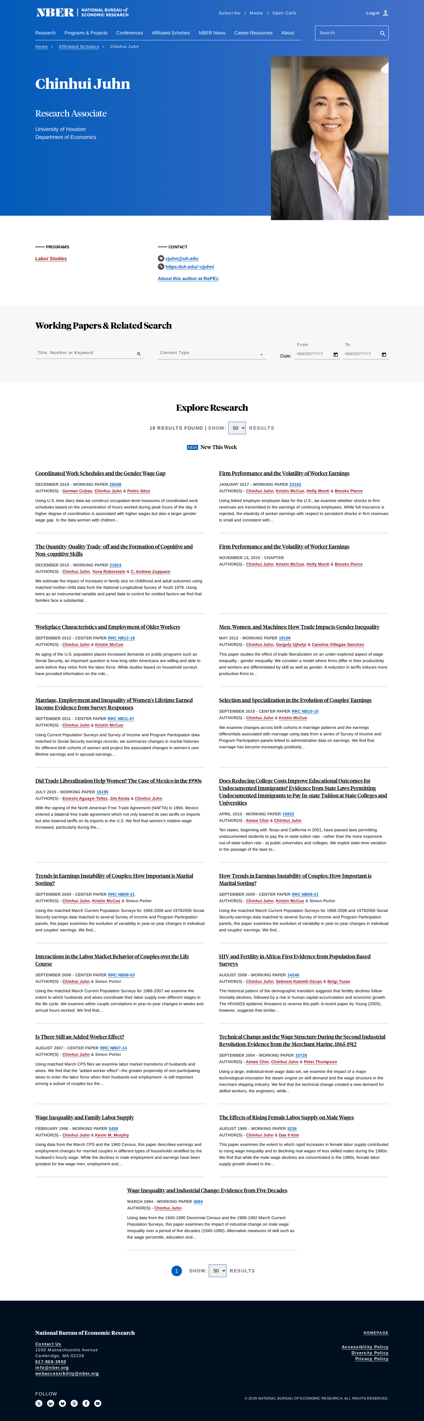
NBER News (212, 32)
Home (41, 46)
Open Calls (284, 13)
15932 (288, 814)
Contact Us (48, 1344)
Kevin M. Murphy (112, 1135)
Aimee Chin (257, 820)
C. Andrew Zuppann (150, 571)
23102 (295, 484)
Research (45, 32)
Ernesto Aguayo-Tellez (84, 798)
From (308, 344)
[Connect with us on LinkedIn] (50, 1403)
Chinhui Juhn (108, 490)
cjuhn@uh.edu (181, 258)
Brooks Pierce (349, 490)
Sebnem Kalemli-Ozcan (299, 981)
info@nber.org (52, 1367)
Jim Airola (120, 798)
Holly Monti (318, 490)
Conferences (129, 32)
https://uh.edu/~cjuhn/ (189, 266)
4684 (198, 1201)
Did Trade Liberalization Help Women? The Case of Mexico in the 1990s (118, 780)
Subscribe (230, 13)
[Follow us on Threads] (74, 1403)
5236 (292, 1128)
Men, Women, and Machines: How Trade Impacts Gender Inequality (299, 626)
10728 (301, 1055)
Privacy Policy (372, 1358)
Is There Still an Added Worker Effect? (79, 1036)
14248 (293, 975)
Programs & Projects (85, 32)
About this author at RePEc (188, 278)
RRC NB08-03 (121, 975)
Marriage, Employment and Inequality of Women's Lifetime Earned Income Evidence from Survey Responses (114, 703)
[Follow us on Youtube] (97, 1403)
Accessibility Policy (365, 1346)
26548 (115, 484)
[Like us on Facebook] (86, 1403)
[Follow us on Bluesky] (62, 1403)
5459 (113, 1128)
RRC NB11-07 (121, 718)
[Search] (382, 34)
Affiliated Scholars (171, 32)
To (352, 344)
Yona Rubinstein (108, 571)
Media (256, 13)
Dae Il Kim (289, 1135)
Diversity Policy (370, 1352)
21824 (115, 565)
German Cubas (77, 490)
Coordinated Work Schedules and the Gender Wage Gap (100, 473)
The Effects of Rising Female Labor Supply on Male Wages (286, 1117)
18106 (285, 638)
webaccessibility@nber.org (67, 1373)
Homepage (376, 1333)
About (287, 32)
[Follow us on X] (38, 1403)
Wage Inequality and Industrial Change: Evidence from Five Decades (207, 1190)
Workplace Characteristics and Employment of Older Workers (107, 626)
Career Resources (253, 32)
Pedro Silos (138, 490)
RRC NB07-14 (113, 1048)
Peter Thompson (320, 1061)
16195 (102, 792)
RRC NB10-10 (305, 711)
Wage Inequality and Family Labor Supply (84, 1117)
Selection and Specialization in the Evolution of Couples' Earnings (295, 700)
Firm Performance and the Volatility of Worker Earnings (284, 473)
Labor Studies (51, 258)
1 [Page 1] (176, 1271)
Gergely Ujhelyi (291, 644)
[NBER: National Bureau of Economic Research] (87, 15)
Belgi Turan (338, 981)
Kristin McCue (290, 490)
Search (327, 33)
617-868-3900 (50, 1361)
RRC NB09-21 (121, 894)
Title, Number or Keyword (65, 352)
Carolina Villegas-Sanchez (338, 644)
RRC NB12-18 (121, 638)
